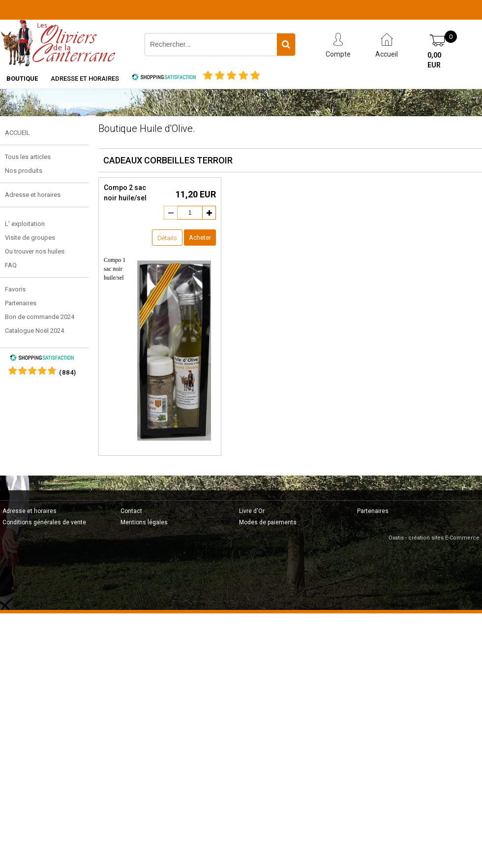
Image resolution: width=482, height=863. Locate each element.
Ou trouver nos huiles (34, 251)
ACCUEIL (17, 132)
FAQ (11, 265)
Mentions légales (144, 522)
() (67, 372)
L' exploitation (25, 223)
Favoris (15, 289)
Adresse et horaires (85, 78)
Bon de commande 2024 (39, 316)
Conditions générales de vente (44, 522)
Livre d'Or (252, 511)
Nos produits (23, 170)
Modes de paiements (268, 522)
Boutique (22, 78)
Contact (131, 511)
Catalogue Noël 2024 (34, 330)
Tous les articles (28, 156)
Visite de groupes (30, 237)
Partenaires (20, 303)
